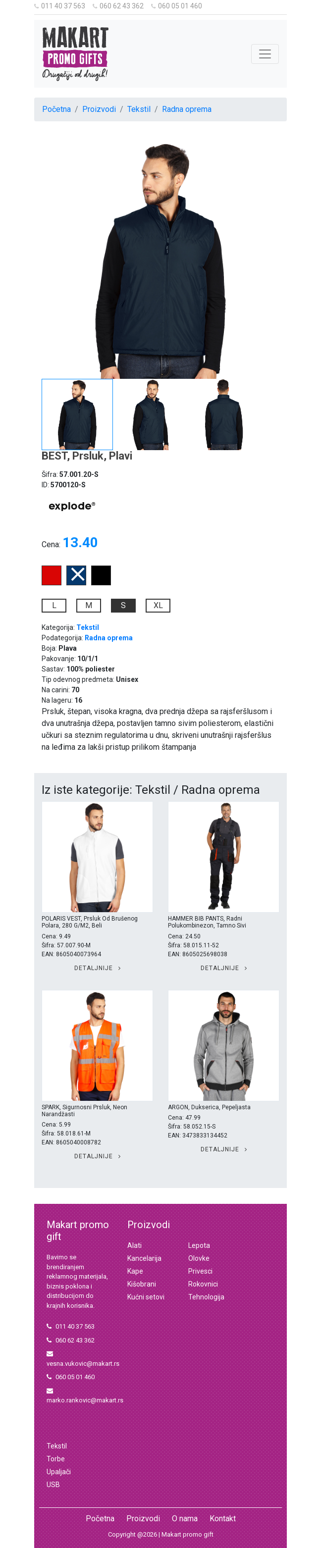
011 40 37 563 (59, 6)
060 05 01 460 (176, 6)
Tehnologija (206, 1297)
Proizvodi (99, 109)
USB (53, 1485)
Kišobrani (141, 1284)
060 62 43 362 (118, 6)
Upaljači (59, 1472)
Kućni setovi (145, 1297)
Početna (56, 109)
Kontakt (223, 1518)
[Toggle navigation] (265, 54)
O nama (185, 1518)
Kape (135, 1271)
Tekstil (139, 109)
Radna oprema (187, 109)
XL (158, 605)
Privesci (200, 1271)
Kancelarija (144, 1258)
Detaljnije (97, 968)
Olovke (199, 1258)
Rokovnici (203, 1284)
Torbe (56, 1459)
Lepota (199, 1245)
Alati (134, 1245)
